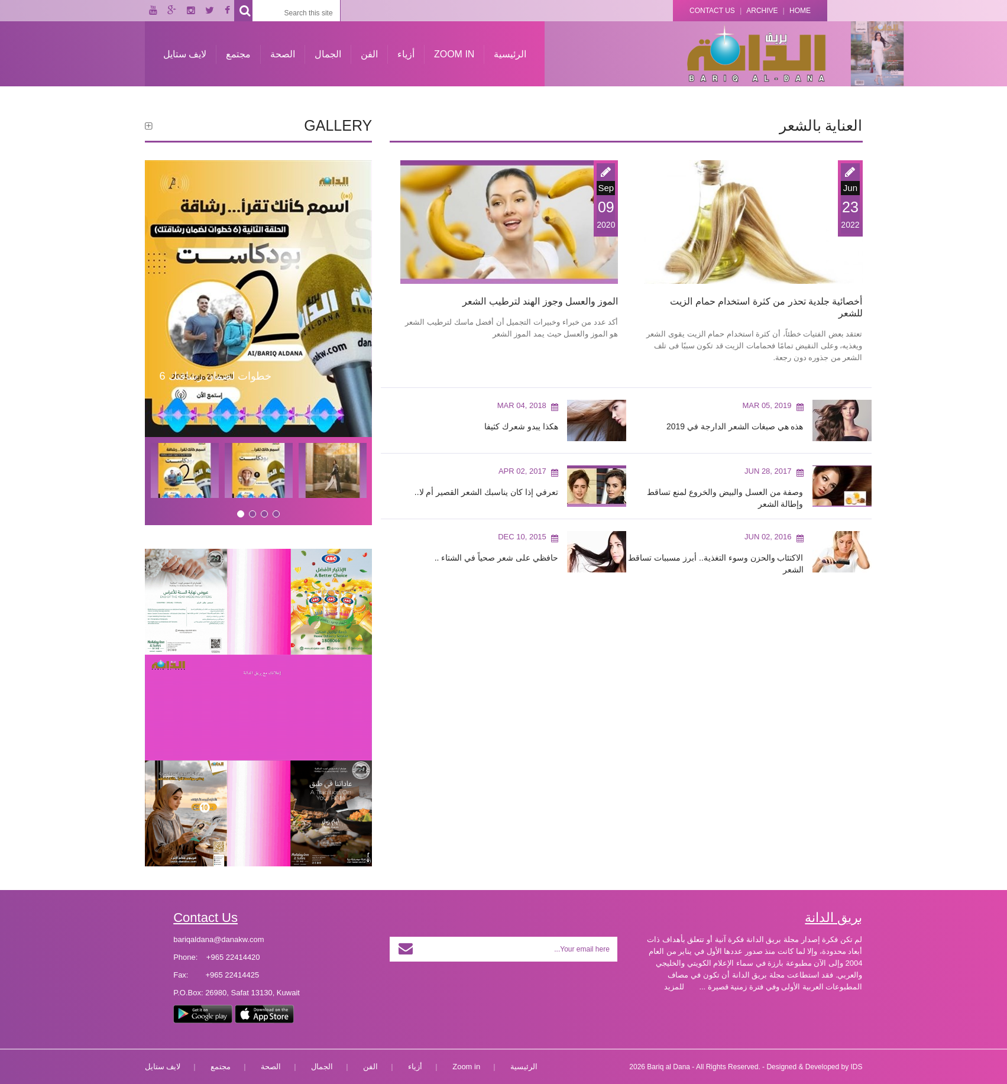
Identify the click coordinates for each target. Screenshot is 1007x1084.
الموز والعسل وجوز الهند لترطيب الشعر (540, 301)
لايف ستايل (184, 54)
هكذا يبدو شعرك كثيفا (521, 426)
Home (800, 11)
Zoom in (454, 54)
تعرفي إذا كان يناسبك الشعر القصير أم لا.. (486, 492)
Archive (762, 11)
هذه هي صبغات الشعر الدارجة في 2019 (735, 426)
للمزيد (674, 986)
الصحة (282, 54)
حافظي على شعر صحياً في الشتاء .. (496, 557)
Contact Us (712, 11)
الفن (369, 54)
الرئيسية (510, 54)
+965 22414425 (232, 974)
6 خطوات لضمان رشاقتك (215, 376)
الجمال (328, 54)
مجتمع (238, 54)
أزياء (406, 54)
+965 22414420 (233, 957)
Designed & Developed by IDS (814, 1067)
